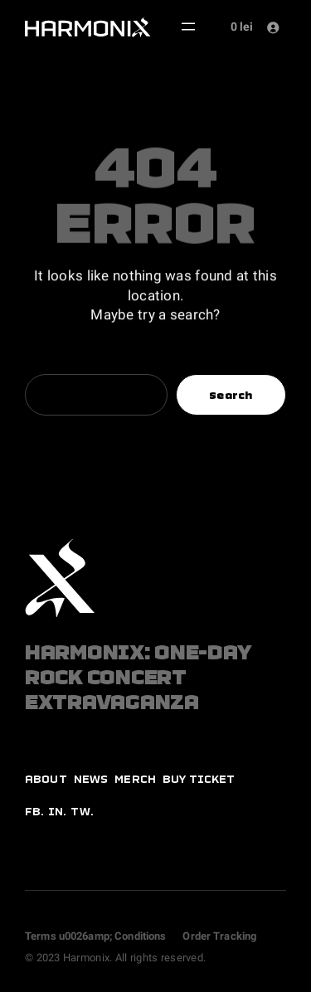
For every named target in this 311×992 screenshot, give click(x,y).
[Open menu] (188, 26)
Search (231, 395)
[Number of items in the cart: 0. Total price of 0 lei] (239, 27)
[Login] (272, 27)
